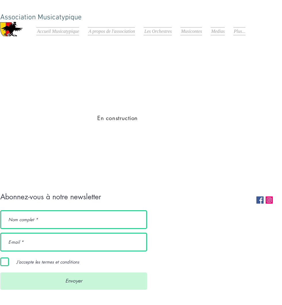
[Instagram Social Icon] (269, 200)
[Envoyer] (73, 281)
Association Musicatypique (41, 17)
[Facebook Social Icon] (260, 200)
